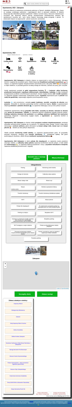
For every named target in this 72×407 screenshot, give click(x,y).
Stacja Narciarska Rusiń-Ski (18, 389)
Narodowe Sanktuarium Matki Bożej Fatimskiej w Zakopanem (18, 343)
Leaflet (58, 288)
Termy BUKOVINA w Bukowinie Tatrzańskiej (18, 382)
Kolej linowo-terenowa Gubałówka (18, 376)
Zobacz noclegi (47, 294)
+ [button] (5, 263)
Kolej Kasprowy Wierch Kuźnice (18, 323)
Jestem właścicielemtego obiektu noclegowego (42, 393)
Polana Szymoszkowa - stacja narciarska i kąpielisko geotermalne (18, 363)
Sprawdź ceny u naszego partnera (36, 157)
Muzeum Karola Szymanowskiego (18, 356)
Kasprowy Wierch (18, 303)
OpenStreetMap (65, 288)
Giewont (18, 316)
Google (31, 401)
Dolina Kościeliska (18, 330)
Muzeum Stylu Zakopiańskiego (18, 369)
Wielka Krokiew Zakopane (18, 336)
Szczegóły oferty (25, 294)
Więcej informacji (58, 158)
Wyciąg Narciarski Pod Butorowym (18, 349)
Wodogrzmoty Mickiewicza (18, 310)
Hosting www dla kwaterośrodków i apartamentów (59, 393)
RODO (69, 403)
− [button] (5, 266)
